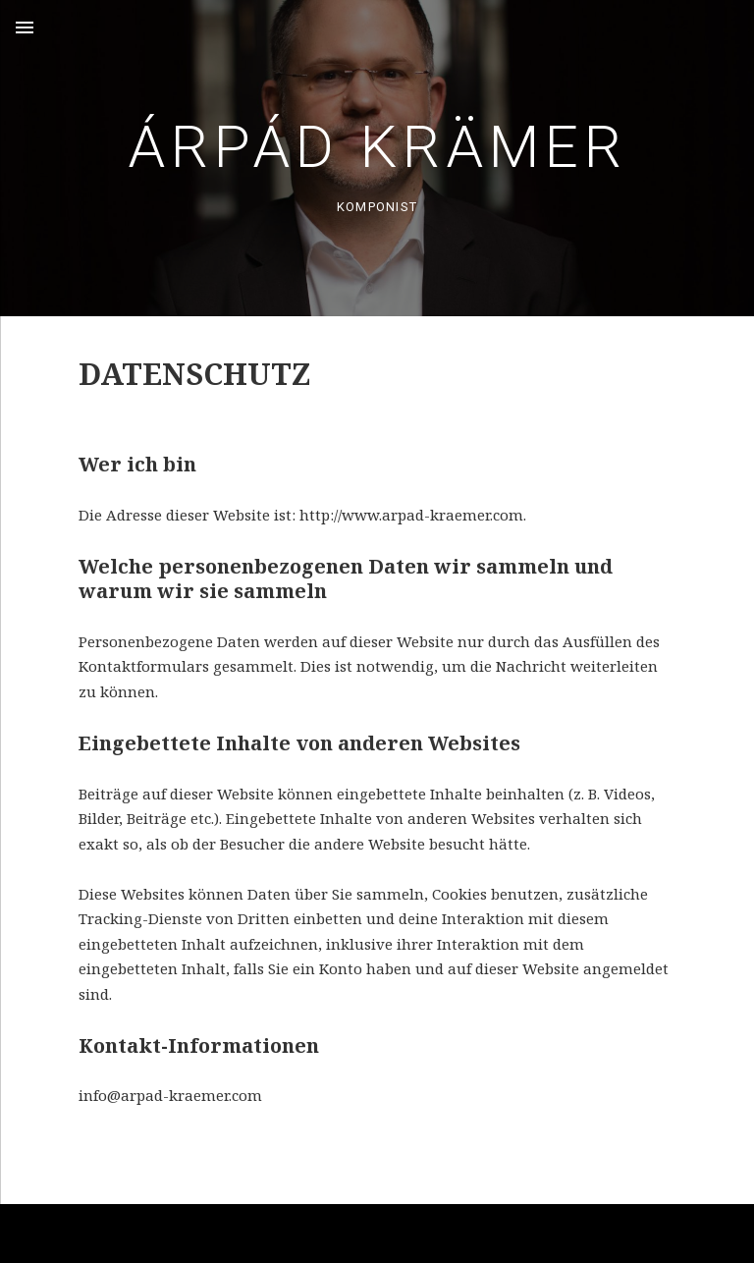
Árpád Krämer (377, 147)
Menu (24, 27)
